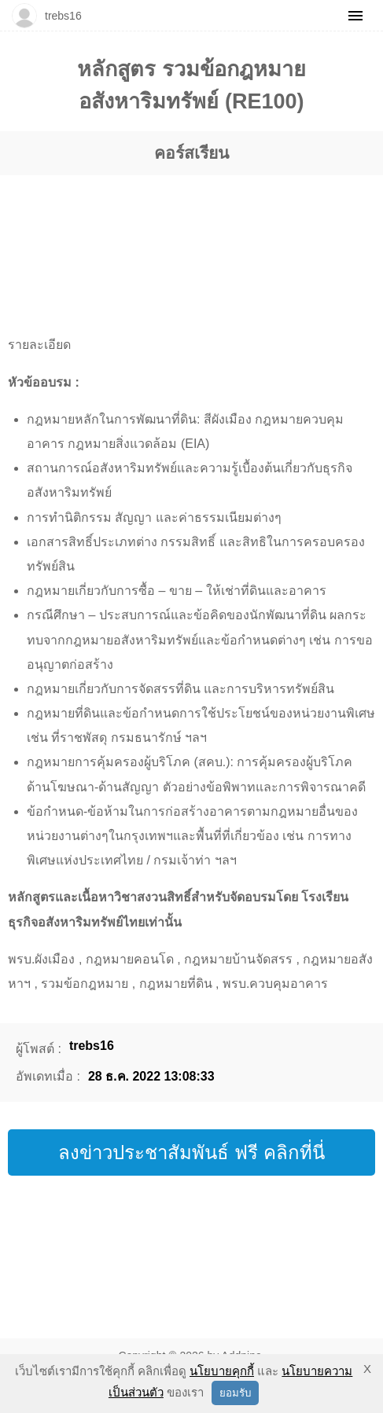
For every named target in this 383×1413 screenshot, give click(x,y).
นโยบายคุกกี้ (222, 1371)
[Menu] (355, 15)
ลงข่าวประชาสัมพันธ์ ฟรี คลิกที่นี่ (191, 1152)
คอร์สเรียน (191, 153)
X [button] (367, 1368)
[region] (176, 236)
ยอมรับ (235, 1393)
